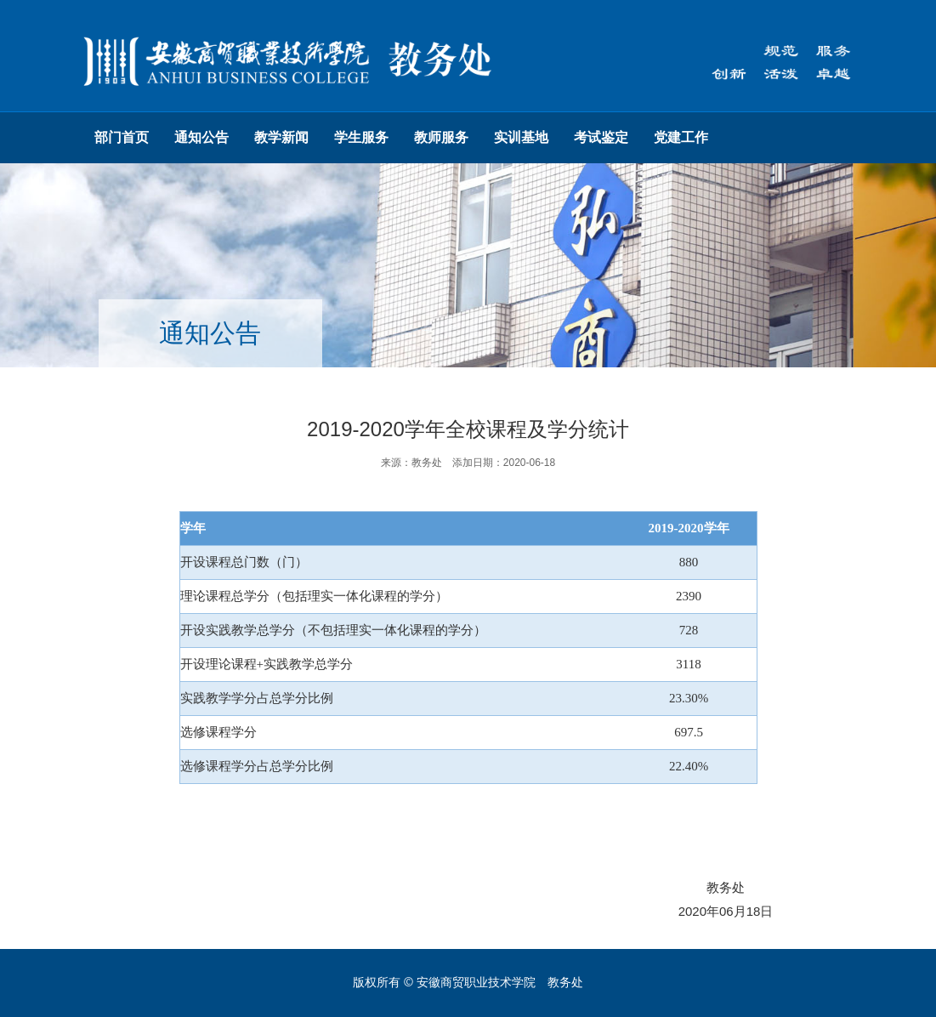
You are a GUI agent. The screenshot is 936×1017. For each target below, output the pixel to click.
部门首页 (121, 137)
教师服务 (441, 137)
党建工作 (681, 137)
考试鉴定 (601, 137)
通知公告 (201, 137)
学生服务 (361, 137)
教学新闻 (281, 137)
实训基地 (521, 137)
